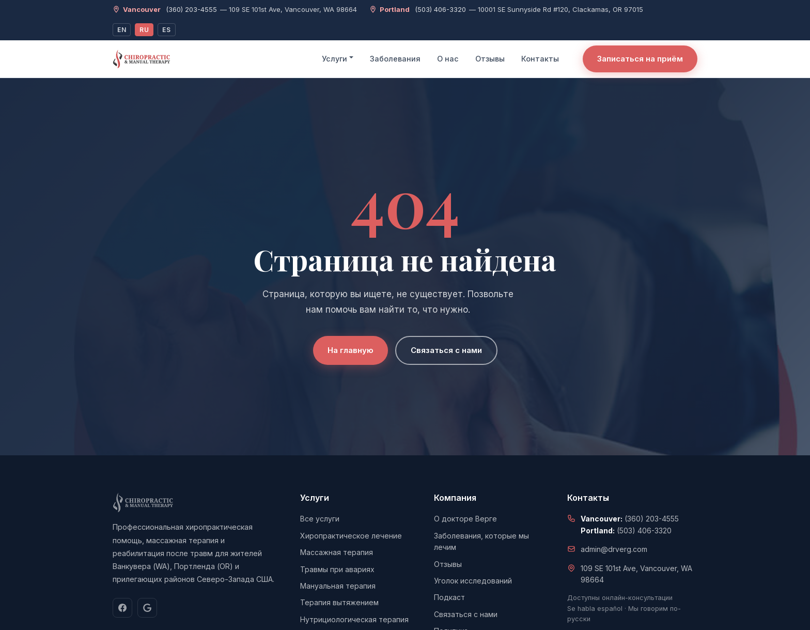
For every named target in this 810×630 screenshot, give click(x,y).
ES (166, 30)
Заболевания (395, 58)
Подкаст (449, 597)
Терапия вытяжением (339, 602)
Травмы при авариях (337, 569)
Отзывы (490, 58)
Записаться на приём (640, 59)
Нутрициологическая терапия (354, 619)
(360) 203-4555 (191, 9)
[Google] (147, 608)
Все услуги (319, 518)
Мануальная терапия (338, 585)
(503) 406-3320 (440, 9)
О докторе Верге (465, 518)
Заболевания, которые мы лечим (481, 541)
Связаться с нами (446, 350)
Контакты (540, 58)
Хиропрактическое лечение (351, 535)
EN (121, 30)
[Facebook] (122, 608)
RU (144, 30)
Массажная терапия (336, 552)
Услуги (334, 58)
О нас (448, 58)
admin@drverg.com (614, 549)
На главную (350, 350)
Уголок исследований (473, 580)
